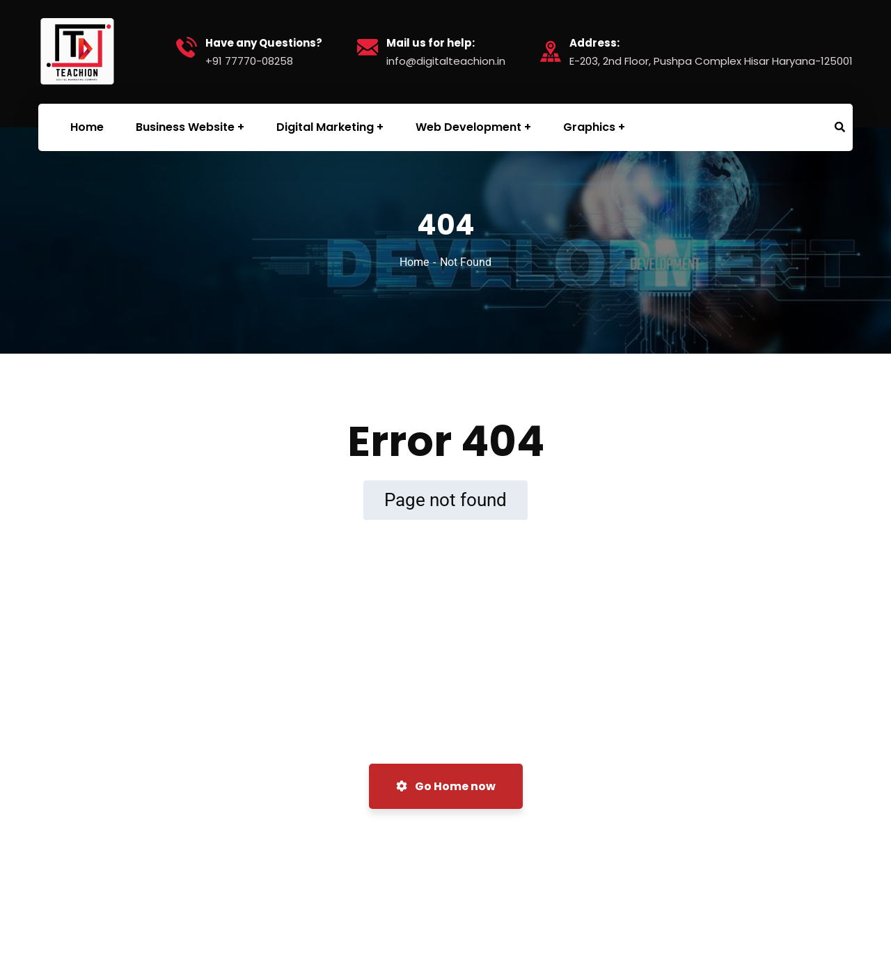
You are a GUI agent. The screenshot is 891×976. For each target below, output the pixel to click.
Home (414, 262)
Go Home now (446, 786)
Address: (594, 43)
